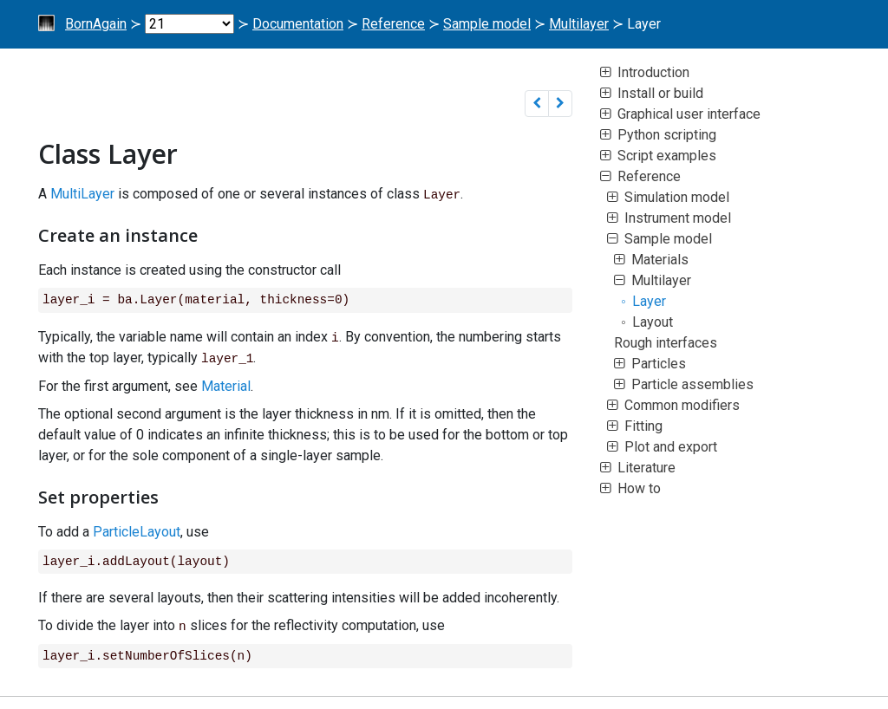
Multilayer (579, 24)
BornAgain (96, 24)
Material (226, 384)
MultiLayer (82, 193)
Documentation (297, 24)
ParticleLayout (136, 530)
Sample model (487, 24)
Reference (393, 24)
